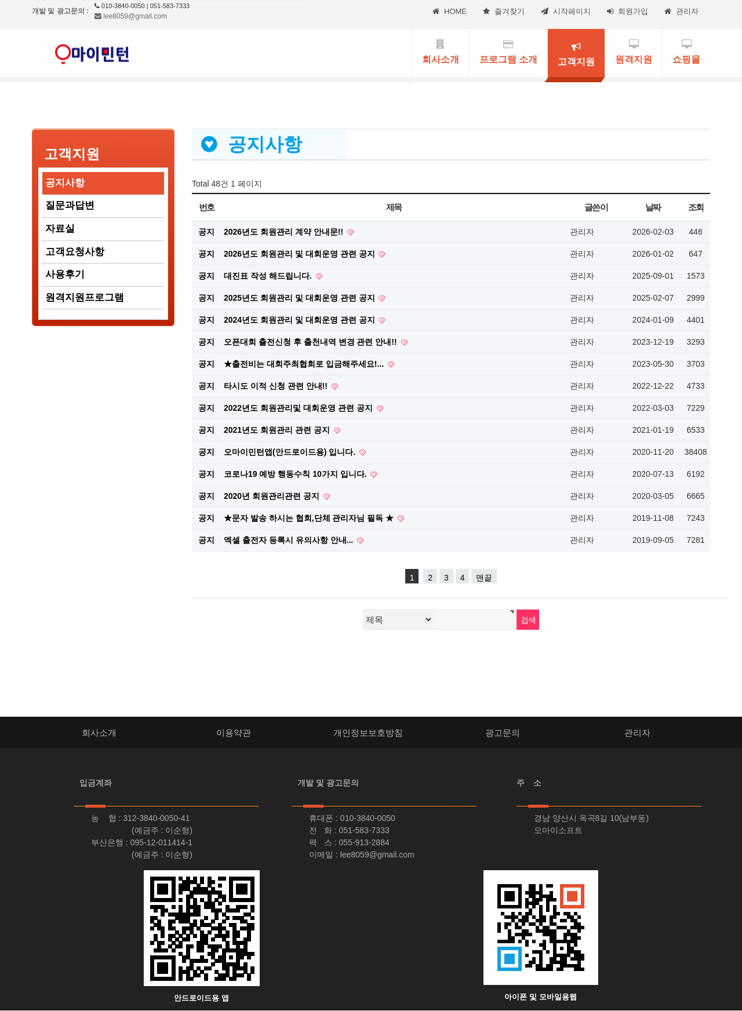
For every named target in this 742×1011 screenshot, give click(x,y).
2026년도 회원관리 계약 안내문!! (284, 231)
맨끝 (484, 577)
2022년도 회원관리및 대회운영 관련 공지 (299, 408)
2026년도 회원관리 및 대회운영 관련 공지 (300, 253)
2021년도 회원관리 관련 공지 (278, 430)
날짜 (653, 207)
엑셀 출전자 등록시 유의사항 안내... (289, 540)
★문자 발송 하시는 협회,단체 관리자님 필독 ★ (310, 518)
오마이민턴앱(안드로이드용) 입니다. (291, 452)
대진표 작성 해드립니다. (269, 275)
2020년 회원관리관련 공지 (273, 496)
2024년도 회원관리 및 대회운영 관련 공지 (300, 319)
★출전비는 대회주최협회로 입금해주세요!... (305, 363)
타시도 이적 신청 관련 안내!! (277, 385)
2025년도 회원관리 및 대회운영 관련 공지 (300, 297)
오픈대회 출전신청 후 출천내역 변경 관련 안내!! (311, 341)
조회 (696, 207)
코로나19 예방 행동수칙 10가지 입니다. (296, 474)
